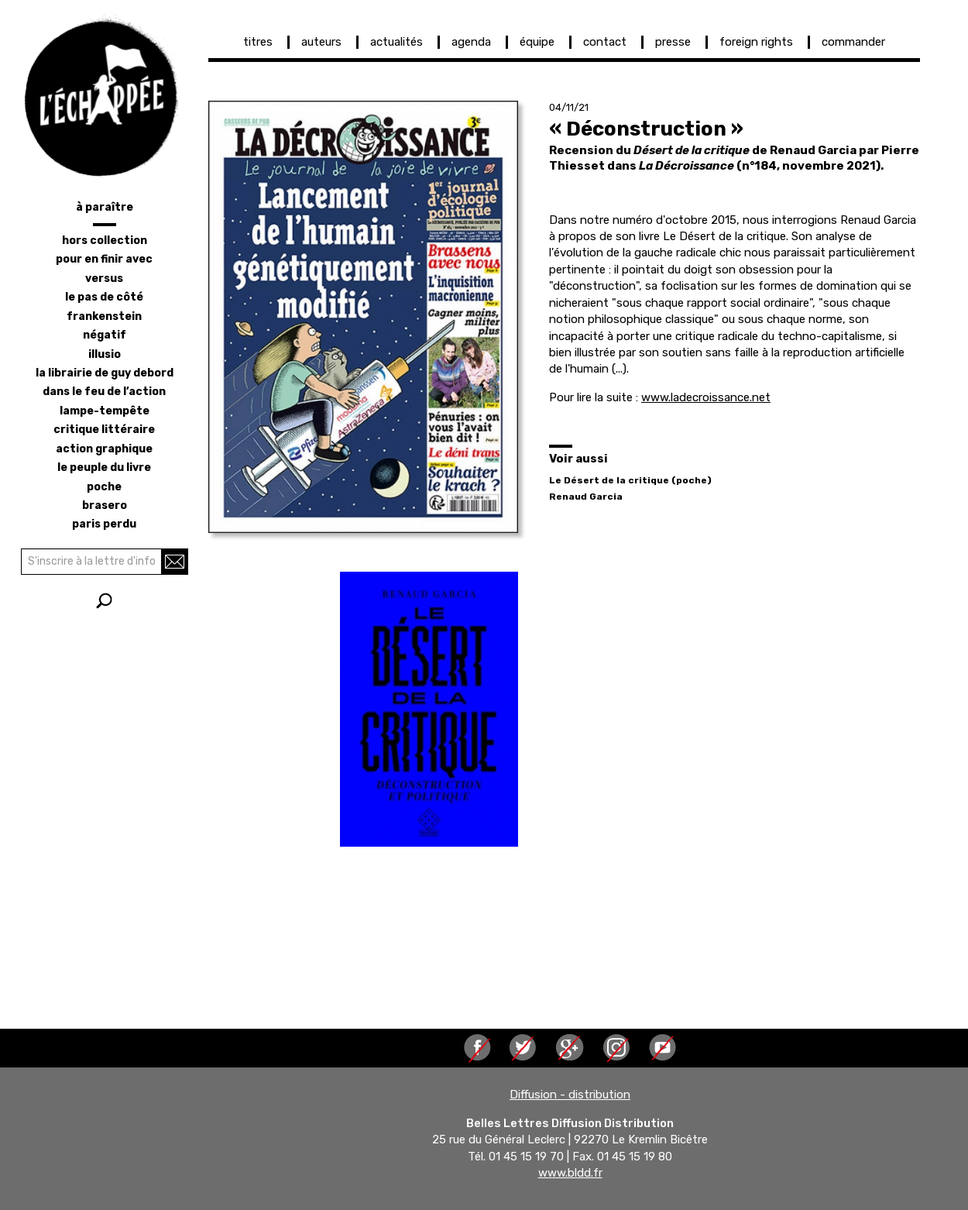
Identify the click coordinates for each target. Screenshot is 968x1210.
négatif (104, 335)
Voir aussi (578, 459)
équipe (537, 42)
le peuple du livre (104, 467)
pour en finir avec (104, 259)
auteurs (321, 42)
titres (258, 42)
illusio (104, 354)
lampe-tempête (104, 411)
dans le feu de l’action (104, 391)
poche (104, 486)
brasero (104, 505)
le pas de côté (104, 297)
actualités (396, 42)
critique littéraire (104, 429)
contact (604, 42)
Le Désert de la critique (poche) (630, 480)
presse (673, 42)
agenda (471, 42)
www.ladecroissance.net (706, 397)
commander (853, 42)
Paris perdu (104, 524)
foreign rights (756, 42)
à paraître (104, 207)
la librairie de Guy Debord (104, 373)
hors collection (104, 240)
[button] (363, 317)
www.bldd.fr (570, 1174)
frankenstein (104, 316)
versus (104, 278)
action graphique (104, 448)
